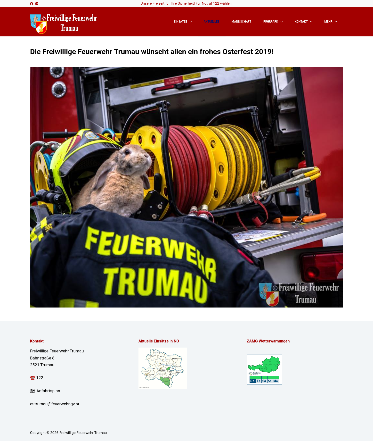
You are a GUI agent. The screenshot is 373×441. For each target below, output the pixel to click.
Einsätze (184, 22)
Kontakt (304, 22)
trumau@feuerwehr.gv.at (56, 403)
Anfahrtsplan (48, 390)
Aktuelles (211, 21)
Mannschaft (241, 21)
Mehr (331, 22)
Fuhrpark (273, 22)
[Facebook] (31, 3)
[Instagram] (36, 3)
